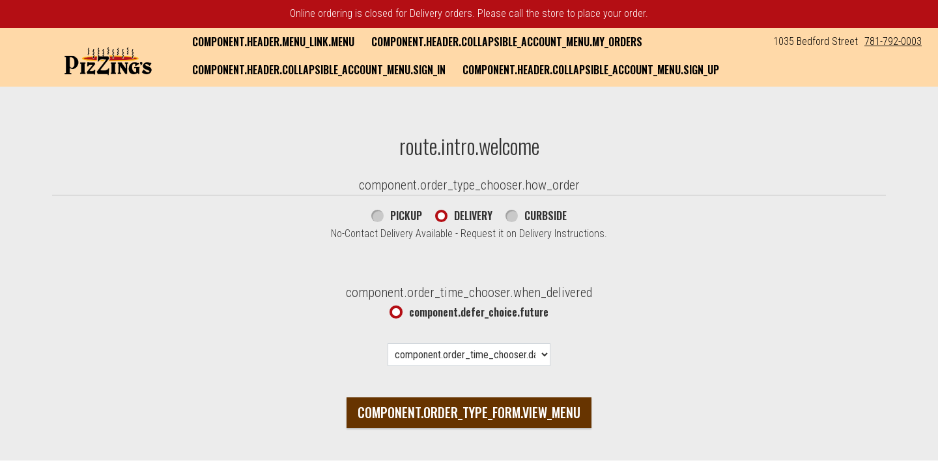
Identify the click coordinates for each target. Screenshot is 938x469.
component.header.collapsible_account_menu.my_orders (506, 42)
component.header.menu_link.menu (273, 42)
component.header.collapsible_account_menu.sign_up (590, 70)
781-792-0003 (893, 41)
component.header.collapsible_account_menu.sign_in (319, 70)
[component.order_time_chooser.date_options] (469, 354)
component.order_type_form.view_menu (469, 412)
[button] (108, 58)
